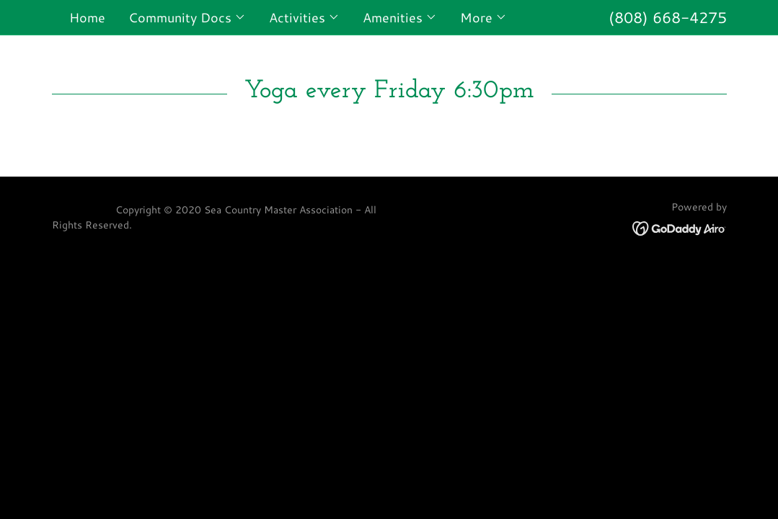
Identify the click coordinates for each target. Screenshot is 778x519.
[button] (187, 17)
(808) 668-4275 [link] (668, 17)
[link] (679, 227)
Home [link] (87, 17)
